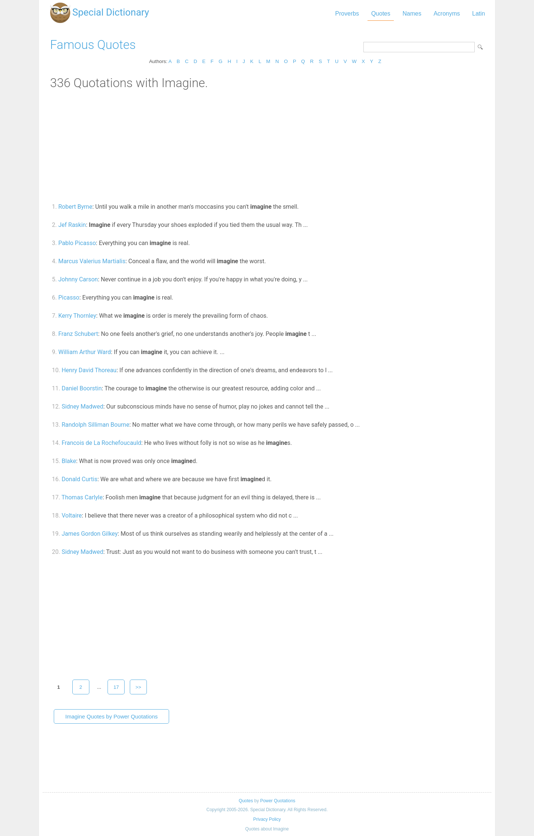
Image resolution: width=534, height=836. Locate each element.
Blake (69, 461)
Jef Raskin (72, 224)
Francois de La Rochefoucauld (101, 442)
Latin (478, 13)
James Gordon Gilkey (90, 533)
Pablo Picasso (77, 243)
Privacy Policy (267, 819)
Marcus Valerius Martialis (91, 261)
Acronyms (447, 13)
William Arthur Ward (84, 352)
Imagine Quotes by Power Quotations (111, 716)
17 (116, 687)
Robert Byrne (75, 206)
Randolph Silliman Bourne (95, 424)
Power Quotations (277, 800)
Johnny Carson (78, 279)
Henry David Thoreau (89, 370)
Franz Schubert (78, 333)
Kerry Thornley (77, 315)
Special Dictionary (110, 12)
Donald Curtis (79, 479)
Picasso (68, 297)
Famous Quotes (93, 44)
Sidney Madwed (82, 406)
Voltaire (72, 515)
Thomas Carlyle (82, 497)
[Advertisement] (267, 146)
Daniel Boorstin (82, 388)
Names (411, 13)
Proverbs (347, 13)
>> (138, 687)
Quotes (380, 13)
